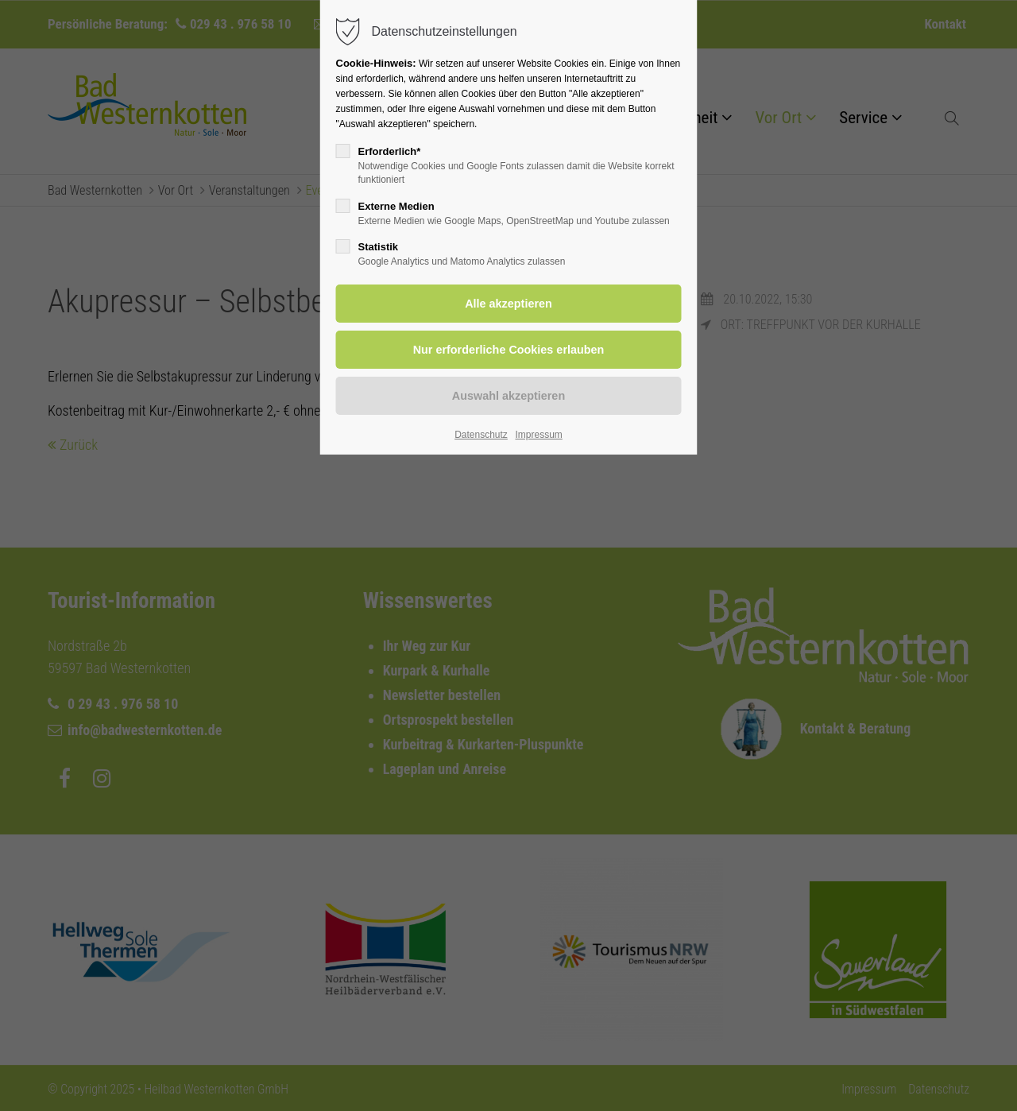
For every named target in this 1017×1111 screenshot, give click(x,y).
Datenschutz (481, 434)
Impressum (538, 434)
